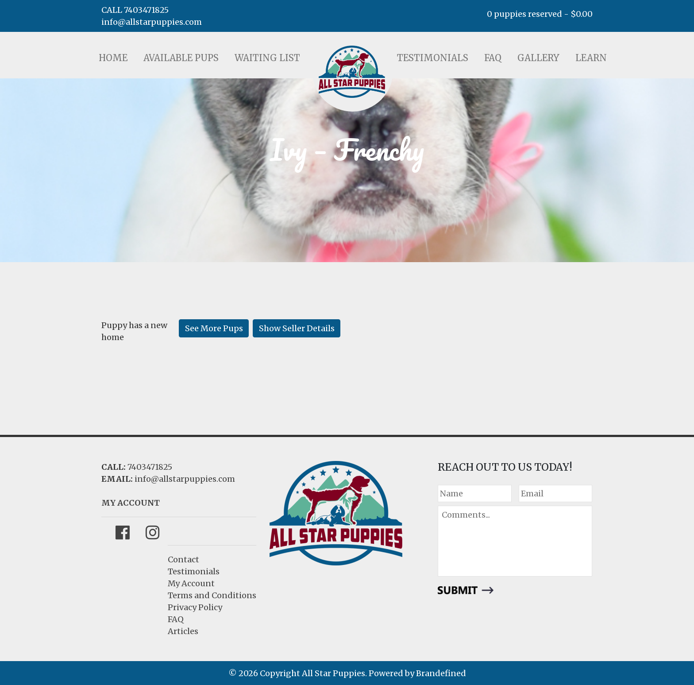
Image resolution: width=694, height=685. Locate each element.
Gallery (538, 57)
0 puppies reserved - (540, 14)
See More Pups (214, 328)
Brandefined (441, 673)
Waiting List (267, 57)
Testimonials (432, 57)
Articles (183, 631)
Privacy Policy (195, 607)
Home (113, 57)
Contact (183, 559)
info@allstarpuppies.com (151, 22)
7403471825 (149, 467)
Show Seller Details (297, 328)
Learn (591, 57)
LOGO (352, 72)
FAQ (492, 57)
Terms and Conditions (212, 595)
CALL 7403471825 (135, 10)
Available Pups (181, 57)
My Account (191, 583)
